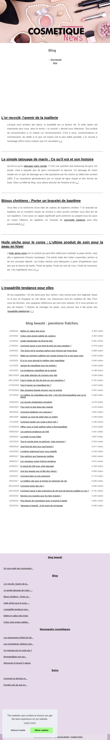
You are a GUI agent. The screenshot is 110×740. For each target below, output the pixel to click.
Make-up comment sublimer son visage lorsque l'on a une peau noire (51, 356)
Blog (55, 63)
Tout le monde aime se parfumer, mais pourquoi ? (43, 442)
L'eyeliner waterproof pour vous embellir (38, 451)
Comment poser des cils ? (32, 486)
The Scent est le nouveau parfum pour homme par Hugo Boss (48, 351)
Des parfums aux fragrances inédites (37, 456)
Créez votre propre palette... (16, 622)
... (61, 141)
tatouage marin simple (35, 166)
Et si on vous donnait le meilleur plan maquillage (42, 361)
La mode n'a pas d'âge (30, 437)
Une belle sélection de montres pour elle (38, 375)
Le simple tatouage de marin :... (18, 590)
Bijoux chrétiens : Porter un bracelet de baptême (41, 201)
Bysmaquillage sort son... (15, 657)
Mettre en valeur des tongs (32, 331)
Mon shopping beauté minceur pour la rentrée (41, 390)
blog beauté (56, 59)
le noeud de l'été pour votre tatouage (37, 466)
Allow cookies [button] (41, 730)
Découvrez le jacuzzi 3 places (17, 663)
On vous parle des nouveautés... (18, 568)
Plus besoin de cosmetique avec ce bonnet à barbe (43, 501)
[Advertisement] (52, 87)
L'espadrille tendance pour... (16, 609)
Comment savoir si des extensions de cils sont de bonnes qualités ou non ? (54, 491)
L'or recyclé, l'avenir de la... (16, 584)
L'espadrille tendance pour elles (27, 288)
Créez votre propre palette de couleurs (38, 336)
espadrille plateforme (18, 311)
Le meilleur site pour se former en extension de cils (43, 481)
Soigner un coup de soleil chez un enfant (39, 417)
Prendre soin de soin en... (15, 685)
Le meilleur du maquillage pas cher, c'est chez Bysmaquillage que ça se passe (53, 396)
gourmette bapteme (74, 220)
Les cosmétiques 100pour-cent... (19, 644)
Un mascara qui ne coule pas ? (18, 650)
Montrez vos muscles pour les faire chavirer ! (40, 496)
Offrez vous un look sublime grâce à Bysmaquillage (43, 427)
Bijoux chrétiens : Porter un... (17, 596)
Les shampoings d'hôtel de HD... (18, 637)
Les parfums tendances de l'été (34, 432)
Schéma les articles (61, 737)
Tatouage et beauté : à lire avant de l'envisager (41, 506)
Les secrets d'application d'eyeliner (36, 402)
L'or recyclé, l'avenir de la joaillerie (29, 118)
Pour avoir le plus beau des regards (36, 407)
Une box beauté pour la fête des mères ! (38, 471)
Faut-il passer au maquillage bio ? (35, 385)
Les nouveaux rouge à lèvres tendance (38, 461)
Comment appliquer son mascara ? (36, 412)
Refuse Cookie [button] (18, 730)
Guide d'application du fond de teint (36, 341)
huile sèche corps (18, 253)
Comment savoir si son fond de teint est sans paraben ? (45, 346)
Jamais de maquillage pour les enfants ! (38, 366)
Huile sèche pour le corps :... (17, 603)
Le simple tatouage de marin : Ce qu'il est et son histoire (47, 159)
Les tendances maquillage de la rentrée (38, 370)
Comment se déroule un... (15, 678)
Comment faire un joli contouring (35, 476)
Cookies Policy (77, 737)
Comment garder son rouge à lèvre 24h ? (39, 422)
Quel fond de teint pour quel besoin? (37, 447)
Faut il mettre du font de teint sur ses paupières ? (42, 380)
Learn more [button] (30, 723)
